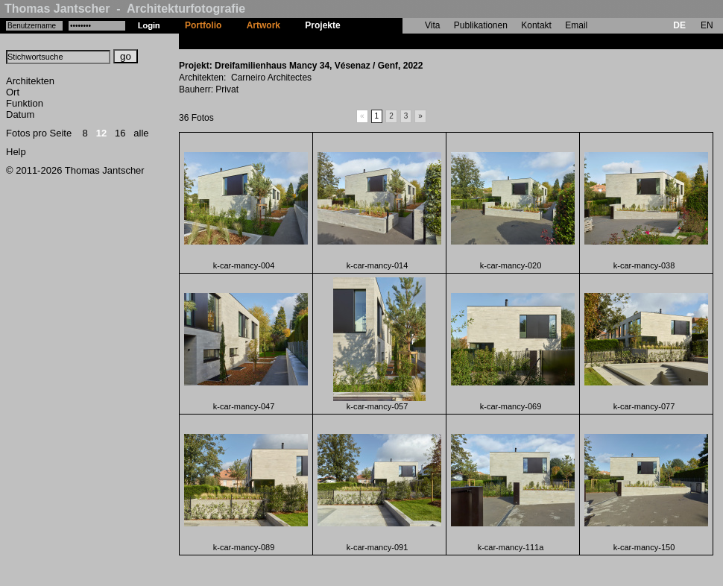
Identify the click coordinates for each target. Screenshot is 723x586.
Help (16, 151)
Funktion (24, 103)
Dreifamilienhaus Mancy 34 (410, 41)
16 (120, 133)
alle (140, 133)
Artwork (263, 25)
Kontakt (536, 25)
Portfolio (203, 25)
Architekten (30, 80)
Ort (12, 92)
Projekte (322, 25)
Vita (432, 25)
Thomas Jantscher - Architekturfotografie (124, 8)
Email (576, 25)
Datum (20, 114)
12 (101, 133)
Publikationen (481, 25)
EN (707, 25)
